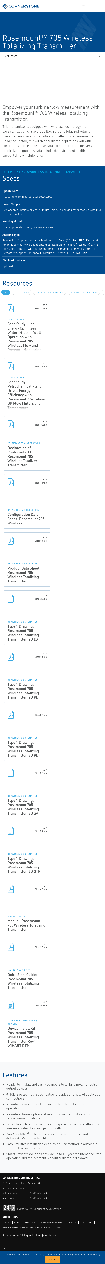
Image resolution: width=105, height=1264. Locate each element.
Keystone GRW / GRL (25, 1222)
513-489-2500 (17, 1188)
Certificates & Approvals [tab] (49, 292)
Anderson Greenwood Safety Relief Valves (27, 1227)
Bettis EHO (86, 1222)
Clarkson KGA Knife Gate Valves (58, 1222)
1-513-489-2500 (38, 1193)
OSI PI (58, 1227)
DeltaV (6, 1222)
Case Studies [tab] (21, 292)
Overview (11, 55)
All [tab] (5, 292)
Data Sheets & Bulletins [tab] (83, 292)
